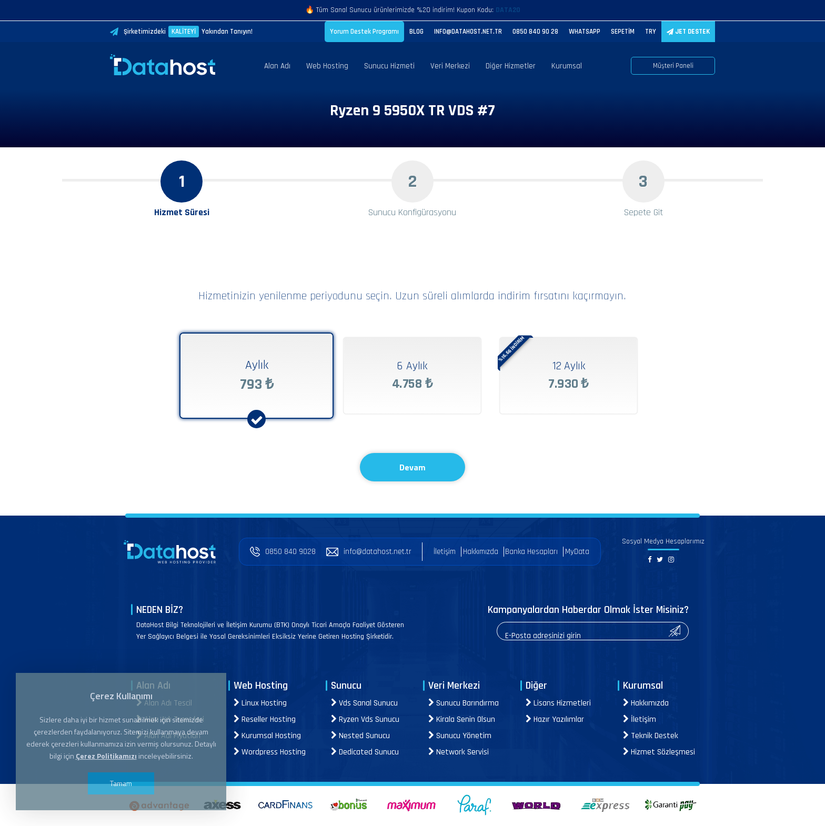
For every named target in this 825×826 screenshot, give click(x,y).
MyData (577, 552)
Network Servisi (458, 752)
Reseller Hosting (265, 719)
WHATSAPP (584, 31)
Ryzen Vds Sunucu (365, 719)
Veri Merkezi (450, 66)
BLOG (416, 31)
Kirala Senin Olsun (461, 719)
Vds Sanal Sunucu (364, 703)
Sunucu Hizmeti (389, 66)
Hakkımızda (480, 552)
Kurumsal (566, 66)
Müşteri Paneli (673, 66)
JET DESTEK (688, 31)
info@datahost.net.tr (368, 552)
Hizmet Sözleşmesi (659, 752)
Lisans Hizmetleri (558, 703)
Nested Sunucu (360, 735)
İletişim (445, 552)
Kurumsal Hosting (267, 735)
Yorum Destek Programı (364, 31)
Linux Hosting (260, 703)
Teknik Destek (650, 735)
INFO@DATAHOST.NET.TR (468, 31)
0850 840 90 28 (535, 31)
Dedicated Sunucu (365, 752)
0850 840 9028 (283, 552)
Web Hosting (327, 66)
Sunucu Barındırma (463, 703)
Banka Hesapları (531, 552)
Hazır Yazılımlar (555, 719)
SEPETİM (623, 31)
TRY (650, 31)
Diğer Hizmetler (511, 66)
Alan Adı (277, 66)
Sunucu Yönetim (459, 735)
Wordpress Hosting (270, 752)
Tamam (121, 783)
